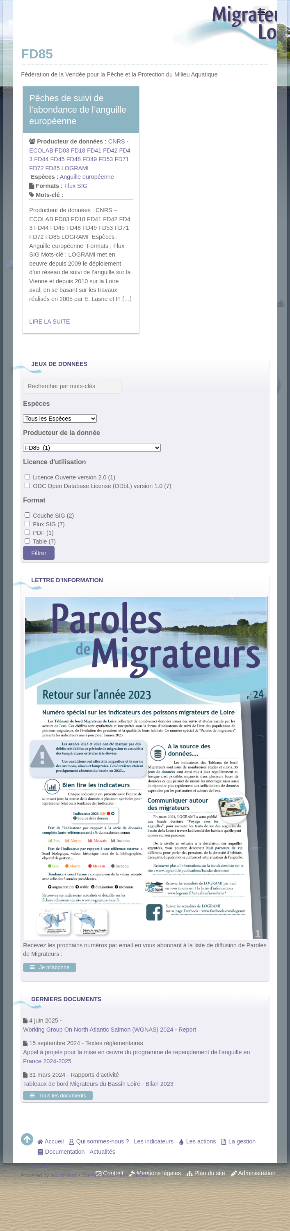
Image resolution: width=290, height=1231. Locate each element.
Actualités (102, 1151)
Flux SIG (75, 186)
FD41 (94, 150)
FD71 (121, 159)
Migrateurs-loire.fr (48, 1166)
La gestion (238, 1141)
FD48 (73, 159)
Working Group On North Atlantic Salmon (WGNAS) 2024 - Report (109, 1029)
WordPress (63, 1175)
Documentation (60, 1151)
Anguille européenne (87, 177)
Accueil (50, 1141)
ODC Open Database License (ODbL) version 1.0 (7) (98, 486)
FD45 (57, 159)
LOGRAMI (75, 168)
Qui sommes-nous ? (99, 1141)
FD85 (53, 168)
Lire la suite (49, 321)
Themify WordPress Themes (115, 1175)
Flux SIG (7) (45, 524)
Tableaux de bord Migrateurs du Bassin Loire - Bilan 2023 (98, 1084)
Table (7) (40, 541)
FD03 (62, 150)
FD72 (36, 168)
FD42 (110, 150)
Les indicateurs (154, 1141)
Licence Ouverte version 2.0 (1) (70, 477)
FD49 (89, 159)
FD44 (41, 159)
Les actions (197, 1141)
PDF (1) (39, 533)
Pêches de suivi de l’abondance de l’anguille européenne (77, 109)
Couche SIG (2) (49, 515)
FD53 (105, 159)
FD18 (78, 150)
